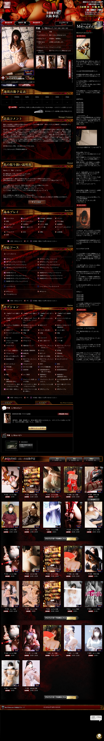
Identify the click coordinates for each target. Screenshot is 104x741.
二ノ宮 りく (30, 653)
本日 (57, 459)
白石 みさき (51, 494)
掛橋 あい (72, 494)
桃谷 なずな (9, 529)
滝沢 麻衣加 (30, 688)
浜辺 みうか (9, 494)
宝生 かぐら (30, 494)
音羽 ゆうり (30, 529)
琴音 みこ (9, 609)
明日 (74, 459)
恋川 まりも (93, 529)
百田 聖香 (93, 494)
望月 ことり (93, 609)
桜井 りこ (72, 653)
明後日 (91, 459)
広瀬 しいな (72, 529)
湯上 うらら (51, 529)
